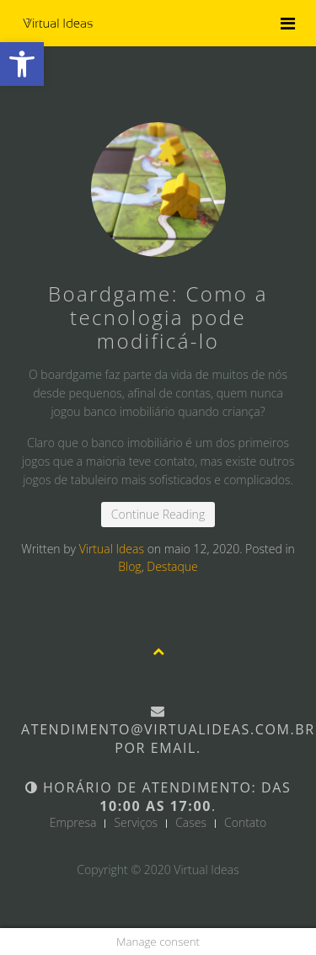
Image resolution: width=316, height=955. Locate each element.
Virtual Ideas (111, 549)
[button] (22, 64)
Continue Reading (158, 514)
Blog (129, 566)
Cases (190, 822)
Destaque (172, 566)
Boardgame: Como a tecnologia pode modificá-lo (158, 317)
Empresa (73, 822)
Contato (245, 822)
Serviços (136, 822)
